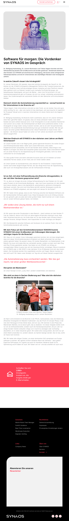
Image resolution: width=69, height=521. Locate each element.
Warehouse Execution (22, 431)
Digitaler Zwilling (21, 434)
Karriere (42, 449)
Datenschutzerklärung (46, 422)
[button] (64, 2)
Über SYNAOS (44, 446)
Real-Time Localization (23, 428)
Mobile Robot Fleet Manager (24, 422)
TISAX (42, 511)
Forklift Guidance (21, 425)
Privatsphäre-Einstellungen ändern (50, 428)
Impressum (43, 425)
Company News (20, 446)
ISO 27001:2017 (25, 511)
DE (58, 2)
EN (59, 2)
